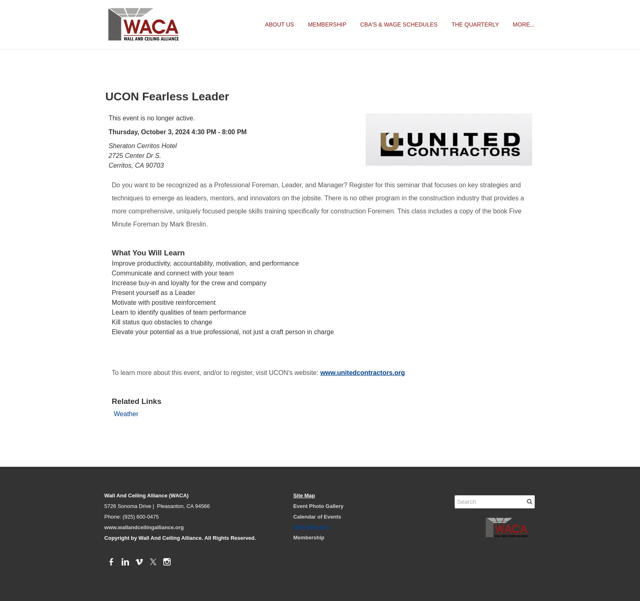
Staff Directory (311, 527)
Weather (126, 413)
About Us (279, 24)
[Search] (495, 502)
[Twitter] (153, 562)
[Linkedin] (125, 562)
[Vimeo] (139, 562)
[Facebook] (111, 562)
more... (524, 24)
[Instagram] (167, 562)
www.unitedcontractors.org (362, 372)
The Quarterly (475, 24)
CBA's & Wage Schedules (399, 24)
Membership (327, 24)
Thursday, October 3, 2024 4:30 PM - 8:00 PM (178, 132)
